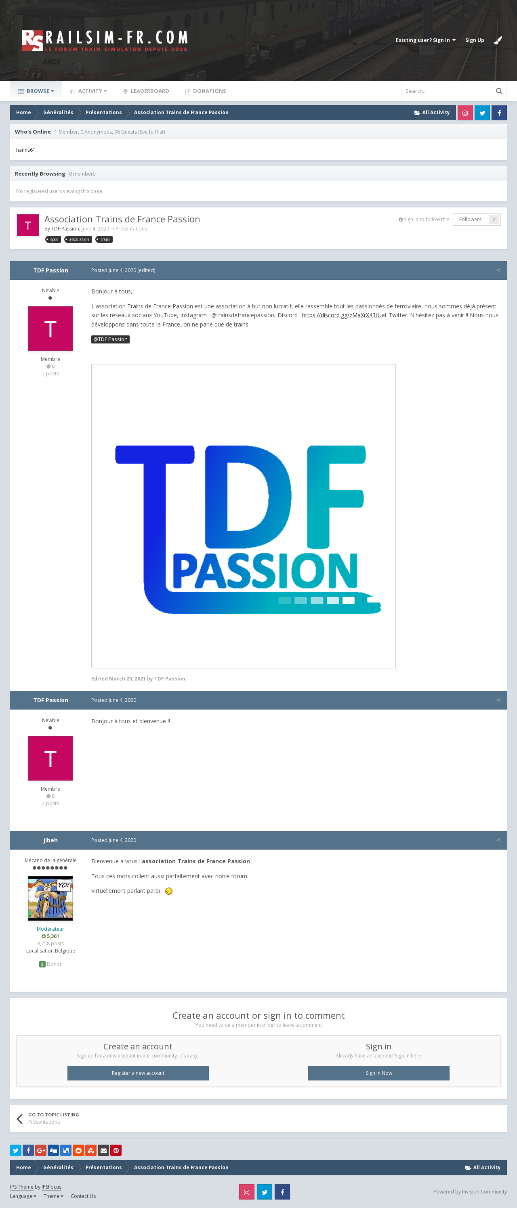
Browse (39, 90)
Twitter (482, 112)
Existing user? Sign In (426, 40)
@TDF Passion (110, 339)
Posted (113, 270)
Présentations (131, 228)
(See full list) (151, 131)
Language (23, 1196)
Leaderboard (149, 90)
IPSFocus (51, 1186)
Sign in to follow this (426, 219)
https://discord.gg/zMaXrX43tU (341, 315)
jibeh (51, 840)
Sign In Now (379, 1073)
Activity (92, 90)
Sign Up (474, 40)
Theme (53, 1196)
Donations (209, 90)
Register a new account (138, 1073)
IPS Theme (22, 1186)
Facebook (499, 112)
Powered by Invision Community (470, 1191)
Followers (470, 219)
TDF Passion (65, 228)
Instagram (465, 112)
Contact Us (83, 1196)
